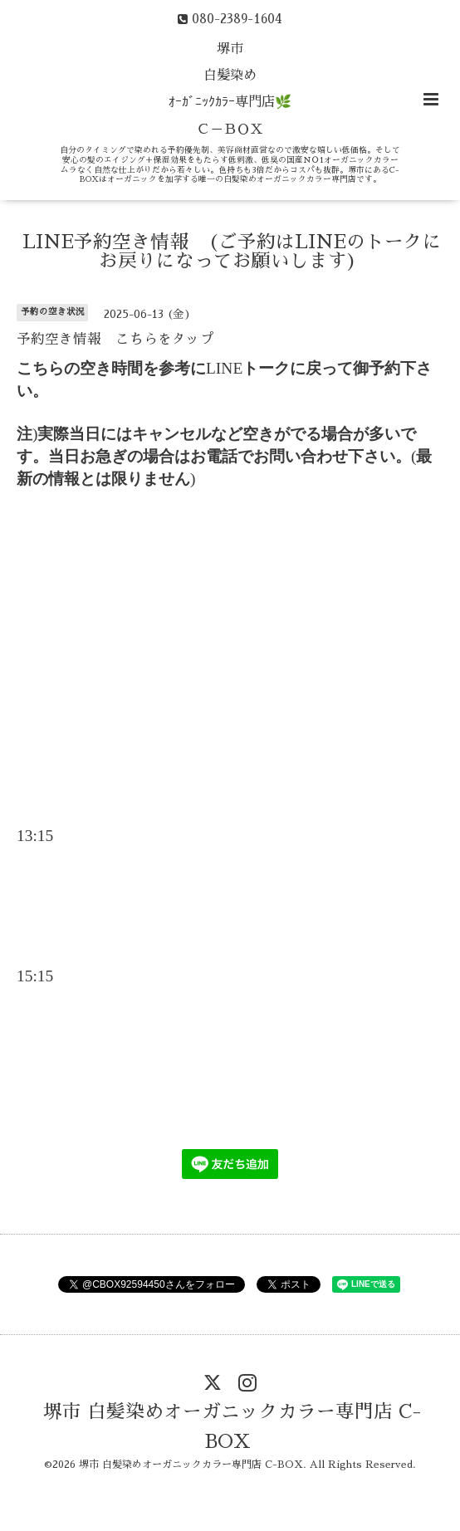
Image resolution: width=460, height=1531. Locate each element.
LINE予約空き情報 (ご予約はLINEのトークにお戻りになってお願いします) (232, 251)
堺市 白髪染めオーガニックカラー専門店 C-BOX (232, 1426)
